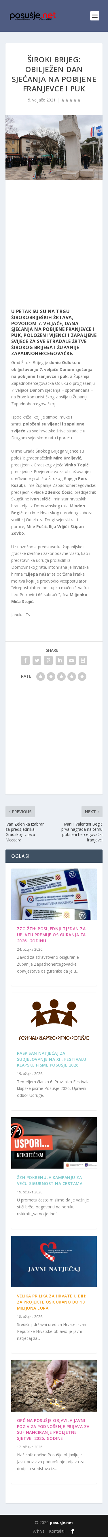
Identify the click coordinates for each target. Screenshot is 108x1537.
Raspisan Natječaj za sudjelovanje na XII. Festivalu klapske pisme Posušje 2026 (51, 1059)
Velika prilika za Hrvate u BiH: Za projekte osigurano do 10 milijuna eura (52, 1302)
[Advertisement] (54, 246)
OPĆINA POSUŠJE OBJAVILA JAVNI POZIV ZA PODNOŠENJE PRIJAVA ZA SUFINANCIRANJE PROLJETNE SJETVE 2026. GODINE (53, 1429)
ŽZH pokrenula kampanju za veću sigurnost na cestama (50, 1180)
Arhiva (39, 1531)
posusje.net (61, 1522)
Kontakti (57, 1531)
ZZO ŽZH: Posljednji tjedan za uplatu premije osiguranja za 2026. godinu (51, 934)
